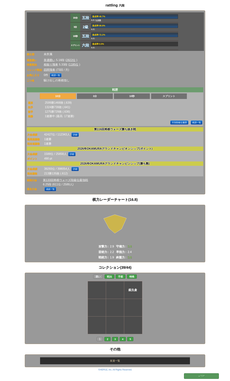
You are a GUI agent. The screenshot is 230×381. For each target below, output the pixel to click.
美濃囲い (49, 60)
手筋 (120, 276)
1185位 (74, 64)
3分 (95, 96)
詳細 (75, 134)
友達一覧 (115, 360)
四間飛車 (49, 69)
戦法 (109, 276)
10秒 (132, 96)
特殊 (131, 276)
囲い (98, 276)
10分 (58, 96)
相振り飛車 (51, 64)
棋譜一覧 (55, 75)
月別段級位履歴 (179, 122)
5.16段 (98, 20)
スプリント (169, 96)
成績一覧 (50, 189)
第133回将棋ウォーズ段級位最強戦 (65, 180)
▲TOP (201, 376)
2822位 (71, 60)
